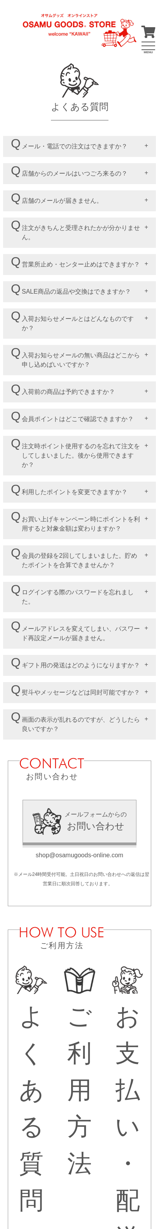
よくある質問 (31, 1090)
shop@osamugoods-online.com (79, 855)
